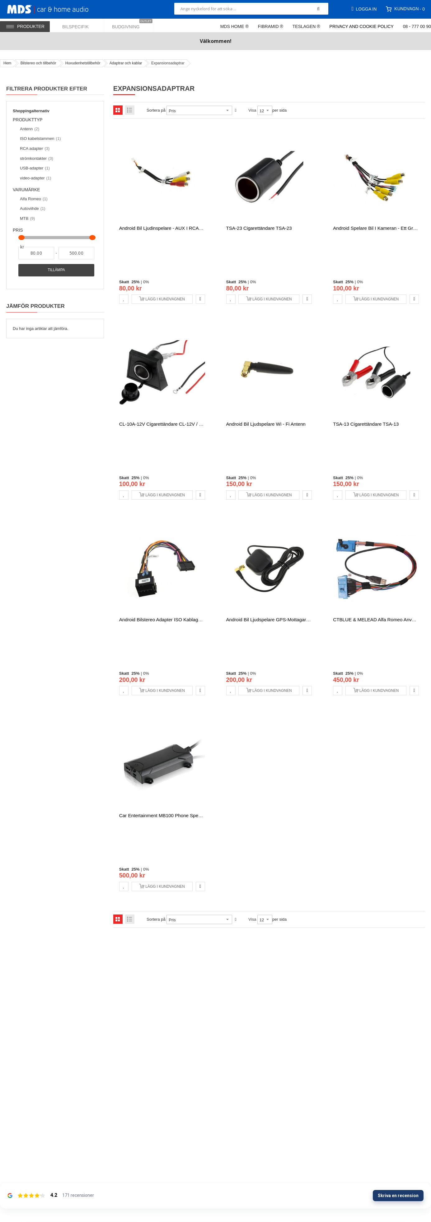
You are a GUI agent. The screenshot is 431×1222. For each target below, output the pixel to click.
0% (146, 282)
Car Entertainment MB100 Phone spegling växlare (172, 815)
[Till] (76, 253)
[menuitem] (79, 25)
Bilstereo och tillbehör (38, 63)
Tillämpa (56, 270)
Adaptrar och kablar (126, 63)
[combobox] (251, 9)
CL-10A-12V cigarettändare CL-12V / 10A (163, 424)
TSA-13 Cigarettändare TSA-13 (366, 424)
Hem (7, 63)
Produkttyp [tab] (30, 120)
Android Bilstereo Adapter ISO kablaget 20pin (167, 619)
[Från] (36, 253)
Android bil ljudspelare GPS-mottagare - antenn (277, 619)
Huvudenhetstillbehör (83, 63)
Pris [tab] (18, 230)
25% (136, 282)
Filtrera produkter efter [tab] (46, 89)
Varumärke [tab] (26, 189)
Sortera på (156, 110)
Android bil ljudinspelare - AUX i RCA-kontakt (168, 228)
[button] (124, 299)
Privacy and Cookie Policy (362, 26)
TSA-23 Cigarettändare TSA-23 (259, 228)
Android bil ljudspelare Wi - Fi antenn (266, 424)
